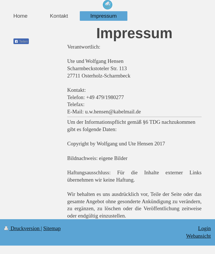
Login (204, 228)
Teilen (21, 42)
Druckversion (22, 228)
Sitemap (51, 228)
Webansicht (198, 236)
